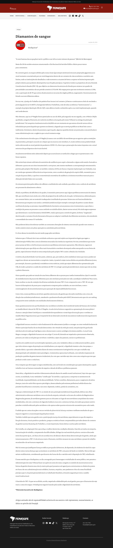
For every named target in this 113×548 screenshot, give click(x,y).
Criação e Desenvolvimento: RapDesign (56, 540)
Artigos (19, 29)
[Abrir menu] (102, 7)
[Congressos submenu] (55, 15)
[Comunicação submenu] (36, 15)
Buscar (14, 8)
